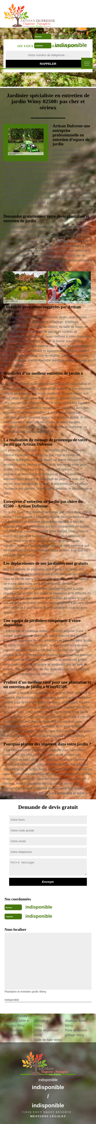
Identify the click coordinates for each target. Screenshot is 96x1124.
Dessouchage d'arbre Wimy (13, 1032)
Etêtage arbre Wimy (44, 1023)
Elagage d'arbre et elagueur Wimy (16, 1023)
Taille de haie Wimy (48, 1040)
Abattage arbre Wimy (75, 1023)
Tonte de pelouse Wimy (46, 1032)
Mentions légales (48, 1116)
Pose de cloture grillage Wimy (76, 1032)
